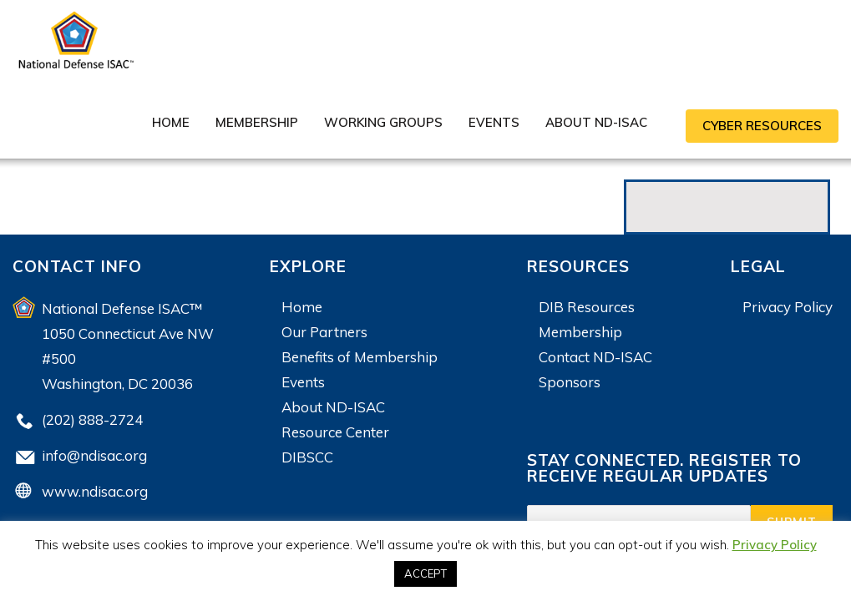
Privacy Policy (787, 307)
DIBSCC (307, 457)
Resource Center (335, 432)
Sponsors (569, 382)
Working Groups (383, 122)
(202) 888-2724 (92, 419)
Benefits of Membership (359, 357)
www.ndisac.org (95, 491)
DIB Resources (587, 307)
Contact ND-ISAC (595, 357)
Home (171, 122)
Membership (256, 122)
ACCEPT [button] (425, 573)
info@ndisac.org (94, 455)
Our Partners (324, 332)
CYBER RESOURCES (762, 126)
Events (494, 122)
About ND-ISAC (596, 122)
